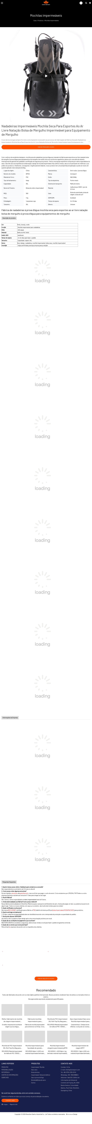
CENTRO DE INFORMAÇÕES (9, 1076)
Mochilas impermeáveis (52, 20)
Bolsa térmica (35, 1073)
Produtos (40, 20)
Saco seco (34, 1070)
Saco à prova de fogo (37, 1078)
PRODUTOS (4, 1068)
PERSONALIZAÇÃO (7, 1070)
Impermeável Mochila (37, 1068)
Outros (33, 1083)
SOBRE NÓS (5, 1078)
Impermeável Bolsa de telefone (40, 1076)
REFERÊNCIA (5, 1073)
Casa (34, 20)
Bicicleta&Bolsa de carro (38, 1081)
